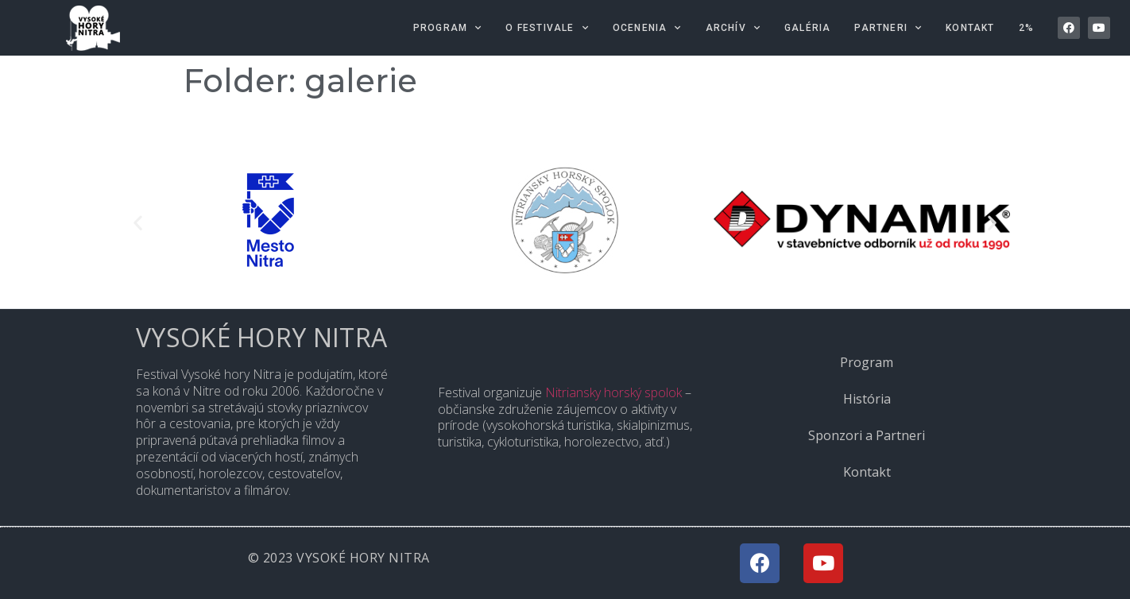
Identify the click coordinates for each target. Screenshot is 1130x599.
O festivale (546, 28)
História (867, 399)
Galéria (807, 27)
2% (1026, 27)
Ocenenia (647, 28)
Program (447, 28)
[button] (138, 223)
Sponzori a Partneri (866, 435)
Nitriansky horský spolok (613, 392)
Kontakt (970, 27)
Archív (733, 28)
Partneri (888, 28)
